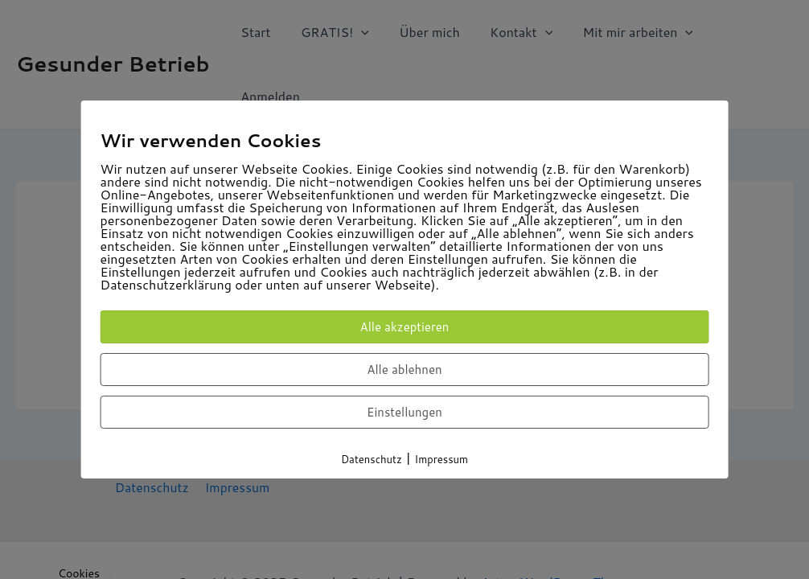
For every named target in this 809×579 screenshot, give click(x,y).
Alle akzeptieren (405, 326)
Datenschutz (371, 459)
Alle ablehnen (404, 369)
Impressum (442, 459)
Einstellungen (404, 412)
